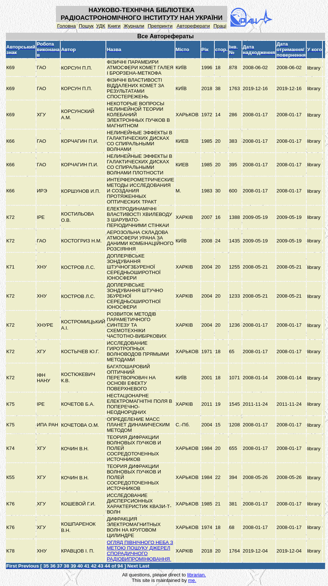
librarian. (196, 575)
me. (192, 580)
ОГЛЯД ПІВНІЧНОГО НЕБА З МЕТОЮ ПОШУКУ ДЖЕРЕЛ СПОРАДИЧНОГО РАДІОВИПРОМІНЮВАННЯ (140, 551)
